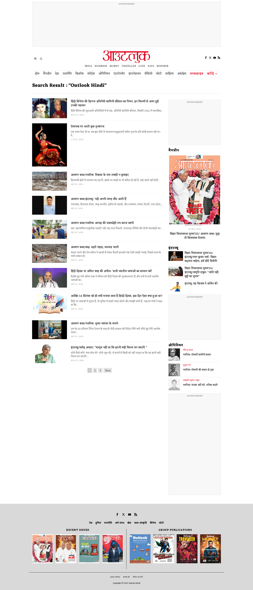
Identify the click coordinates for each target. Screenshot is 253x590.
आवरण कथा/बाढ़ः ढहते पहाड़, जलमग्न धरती (95, 247)
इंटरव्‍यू (173, 248)
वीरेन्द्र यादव (188, 350)
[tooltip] (206, 58)
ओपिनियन (175, 345)
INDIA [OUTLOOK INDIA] (88, 66)
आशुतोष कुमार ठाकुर (191, 380)
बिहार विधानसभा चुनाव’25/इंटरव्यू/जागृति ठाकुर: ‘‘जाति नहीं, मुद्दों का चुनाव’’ (202, 272)
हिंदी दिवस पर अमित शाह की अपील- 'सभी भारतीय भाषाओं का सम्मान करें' (111, 271)
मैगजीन (173, 150)
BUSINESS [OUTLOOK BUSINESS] (101, 66)
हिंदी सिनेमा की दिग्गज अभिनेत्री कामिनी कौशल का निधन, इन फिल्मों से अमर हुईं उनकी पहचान (115, 104)
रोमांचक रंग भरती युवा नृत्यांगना (87, 127)
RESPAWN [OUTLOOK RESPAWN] (162, 66)
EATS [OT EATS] (151, 66)
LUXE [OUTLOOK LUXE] (141, 66)
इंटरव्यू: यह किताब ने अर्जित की (201, 284)
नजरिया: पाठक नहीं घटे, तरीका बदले (200, 385)
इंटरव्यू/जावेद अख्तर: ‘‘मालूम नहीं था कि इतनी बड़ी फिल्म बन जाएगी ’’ (109, 348)
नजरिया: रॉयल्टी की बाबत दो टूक (198, 370)
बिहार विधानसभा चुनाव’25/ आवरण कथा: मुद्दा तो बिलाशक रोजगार (195, 235)
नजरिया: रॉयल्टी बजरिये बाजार (197, 355)
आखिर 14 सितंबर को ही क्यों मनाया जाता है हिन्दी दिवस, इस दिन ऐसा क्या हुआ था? (116, 296)
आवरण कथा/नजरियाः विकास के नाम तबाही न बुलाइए (100, 175)
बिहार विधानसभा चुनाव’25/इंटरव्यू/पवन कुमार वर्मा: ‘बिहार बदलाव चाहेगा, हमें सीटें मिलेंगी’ (201, 257)
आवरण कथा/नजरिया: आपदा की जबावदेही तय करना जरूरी (102, 223)
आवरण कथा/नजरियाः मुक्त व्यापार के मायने (94, 324)
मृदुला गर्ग (187, 365)
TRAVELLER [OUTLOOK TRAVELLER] (128, 66)
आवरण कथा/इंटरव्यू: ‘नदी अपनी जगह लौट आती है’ (99, 199)
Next (108, 370)
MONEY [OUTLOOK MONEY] (114, 66)
